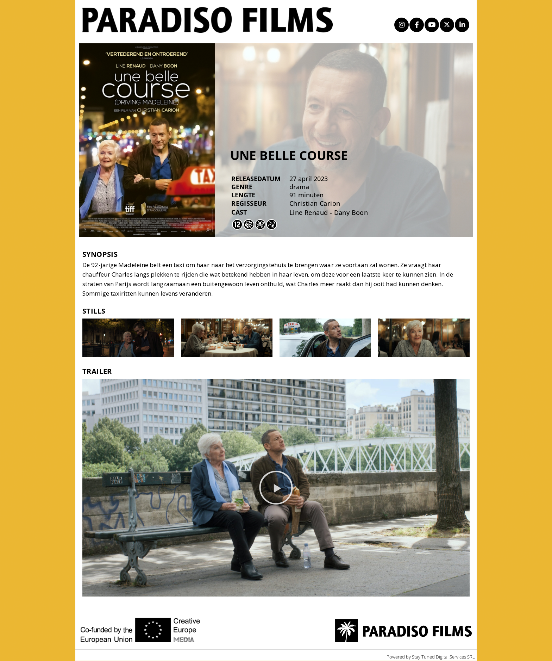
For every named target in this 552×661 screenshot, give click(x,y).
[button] (276, 488)
